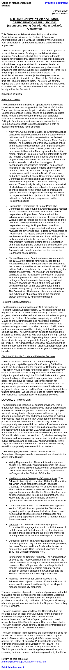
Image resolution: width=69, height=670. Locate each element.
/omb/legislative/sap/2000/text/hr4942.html (23, 661)
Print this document (56, 2)
